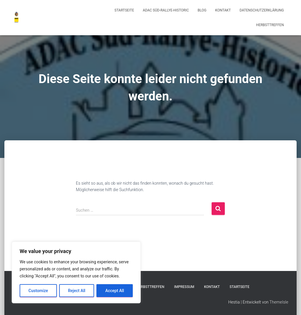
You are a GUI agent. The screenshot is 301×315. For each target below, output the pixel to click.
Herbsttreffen (270, 25)
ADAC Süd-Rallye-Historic (166, 10)
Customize (38, 290)
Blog (202, 10)
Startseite (124, 10)
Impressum (184, 287)
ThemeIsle (278, 302)
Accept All (114, 290)
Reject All (76, 290)
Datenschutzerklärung (261, 10)
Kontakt (223, 10)
